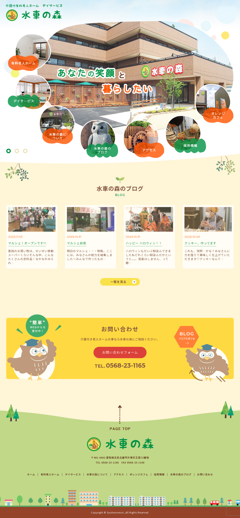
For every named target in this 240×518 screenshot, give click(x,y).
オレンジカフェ (139, 474)
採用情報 (159, 474)
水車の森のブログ (180, 474)
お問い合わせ (205, 474)
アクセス (119, 474)
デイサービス (73, 474)
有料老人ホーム (50, 474)
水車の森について (97, 474)
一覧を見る (118, 287)
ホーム (31, 474)
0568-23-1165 (110, 462)
